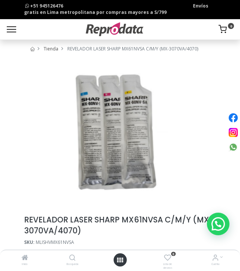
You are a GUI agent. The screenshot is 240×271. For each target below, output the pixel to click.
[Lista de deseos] (167, 258)
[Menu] (11, 29)
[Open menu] (120, 260)
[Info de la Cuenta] (215, 258)
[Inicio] (24, 258)
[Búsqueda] (72, 258)
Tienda (51, 49)
